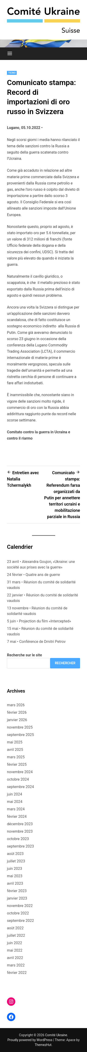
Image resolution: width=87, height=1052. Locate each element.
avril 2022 (15, 958)
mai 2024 (15, 801)
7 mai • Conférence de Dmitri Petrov (36, 641)
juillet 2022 (16, 935)
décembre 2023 (20, 824)
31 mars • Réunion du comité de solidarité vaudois (41, 585)
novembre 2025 (20, 727)
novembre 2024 (20, 772)
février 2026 (17, 712)
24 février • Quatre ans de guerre (33, 574)
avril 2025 (15, 749)
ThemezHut (43, 1045)
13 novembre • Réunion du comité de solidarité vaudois (37, 611)
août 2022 (15, 928)
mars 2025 (16, 757)
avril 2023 (15, 883)
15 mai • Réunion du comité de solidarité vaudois (40, 631)
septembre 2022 (20, 920)
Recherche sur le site (24, 655)
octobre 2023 (18, 839)
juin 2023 (14, 868)
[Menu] (9, 53)
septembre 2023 (20, 846)
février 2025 (17, 764)
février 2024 (17, 816)
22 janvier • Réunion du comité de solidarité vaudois (42, 598)
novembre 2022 (20, 906)
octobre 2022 (18, 913)
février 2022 (17, 972)
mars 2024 (16, 809)
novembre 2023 (20, 831)
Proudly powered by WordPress (30, 1040)
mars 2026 (16, 705)
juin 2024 (14, 794)
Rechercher (65, 663)
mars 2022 (16, 965)
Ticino (12, 73)
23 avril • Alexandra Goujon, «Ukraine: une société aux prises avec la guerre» (41, 564)
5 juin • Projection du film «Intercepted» (39, 621)
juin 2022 (14, 943)
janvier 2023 (17, 898)
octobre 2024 (18, 779)
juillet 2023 (16, 861)
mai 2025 (15, 742)
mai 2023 (15, 876)
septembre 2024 (20, 787)
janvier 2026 (17, 720)
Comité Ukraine (56, 1035)
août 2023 (15, 853)
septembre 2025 (20, 735)
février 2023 (17, 891)
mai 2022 (15, 950)
